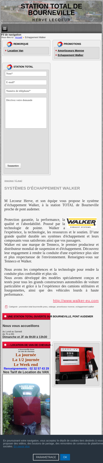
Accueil (18, 37)
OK (65, 457)
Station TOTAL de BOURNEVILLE (51, 9)
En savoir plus (22, 446)
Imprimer (9, 181)
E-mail (18, 181)
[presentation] (20, 145)
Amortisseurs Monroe (71, 50)
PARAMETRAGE (46, 457)
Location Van (15, 50)
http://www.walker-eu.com (76, 301)
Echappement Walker (70, 55)
